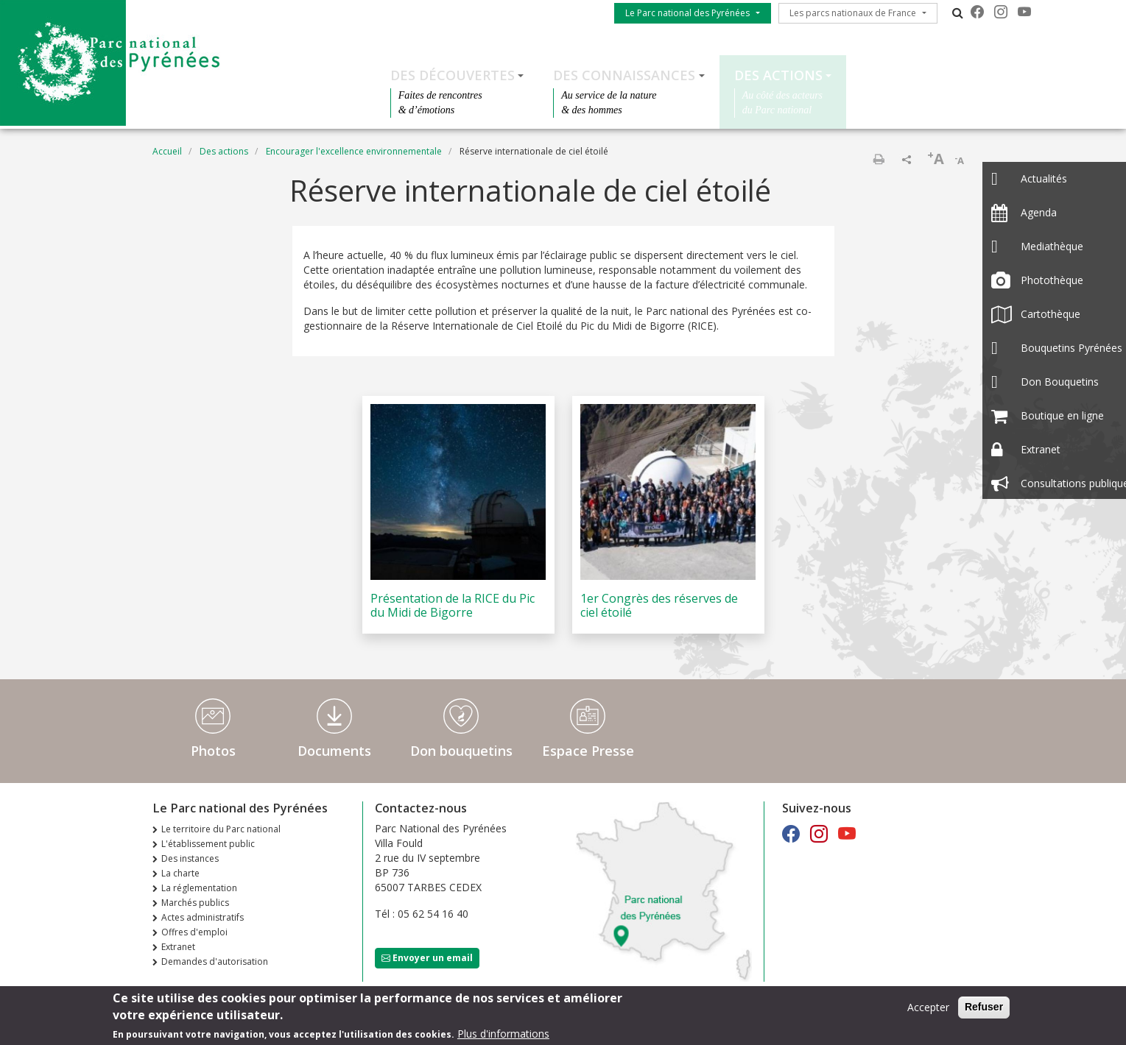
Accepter (928, 1009)
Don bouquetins (461, 750)
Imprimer (878, 159)
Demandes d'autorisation (214, 961)
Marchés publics (195, 902)
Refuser (984, 1008)
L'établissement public (208, 843)
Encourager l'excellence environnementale (354, 151)
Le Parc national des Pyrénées (687, 13)
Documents (334, 750)
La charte (180, 873)
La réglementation (199, 888)
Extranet (178, 946)
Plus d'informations (503, 1035)
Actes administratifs (202, 917)
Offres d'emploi (194, 932)
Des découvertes (452, 75)
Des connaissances (624, 75)
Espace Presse (588, 750)
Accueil (167, 151)
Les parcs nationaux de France (852, 13)
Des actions (778, 75)
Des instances (190, 858)
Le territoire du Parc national (221, 829)
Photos (213, 750)
